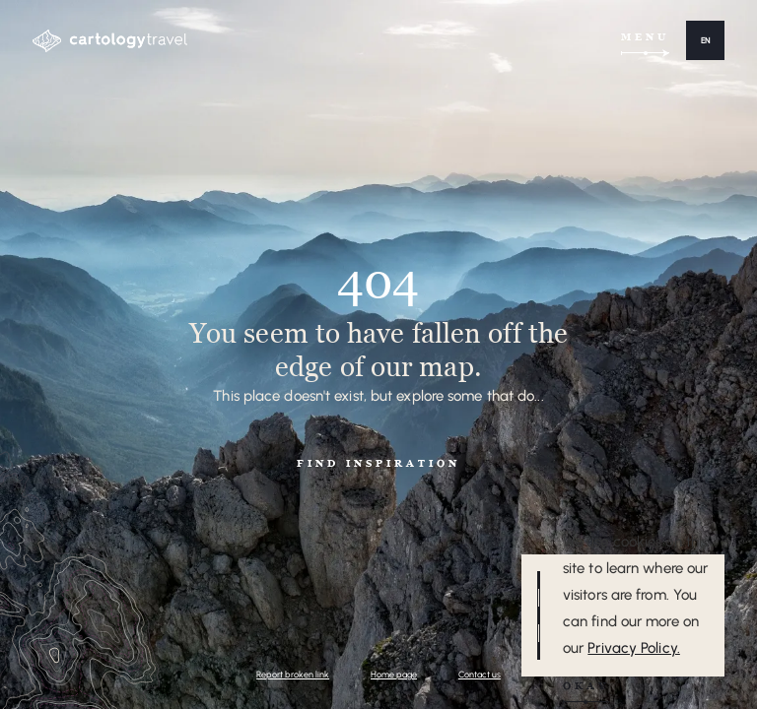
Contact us (479, 674)
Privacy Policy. (633, 648)
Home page (394, 674)
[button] (705, 40)
